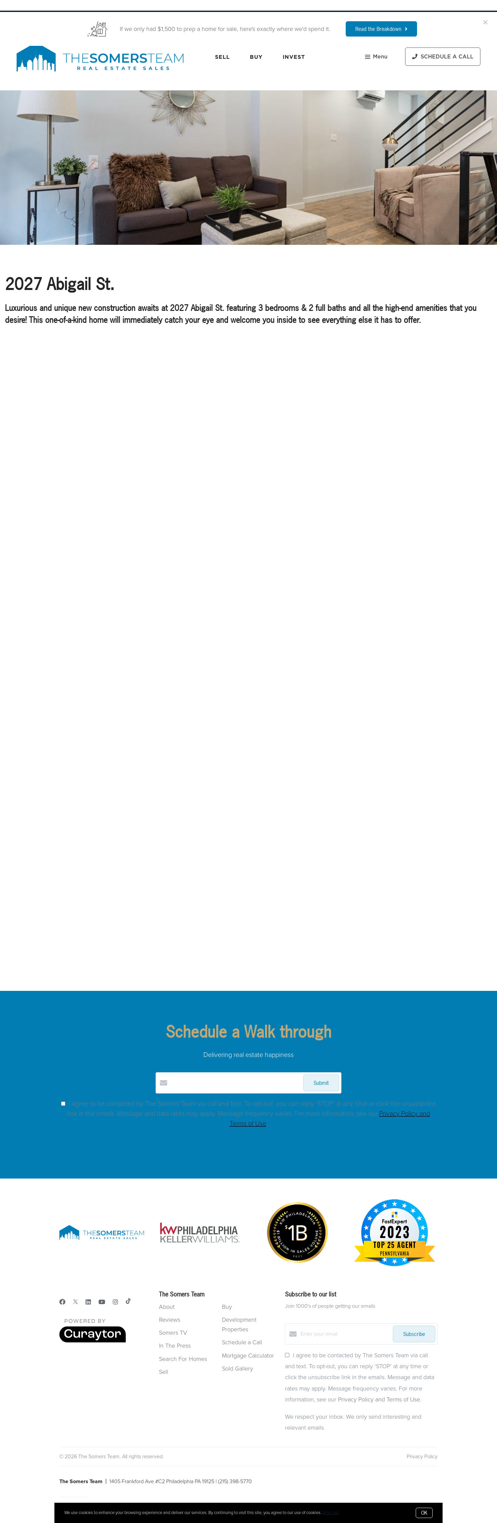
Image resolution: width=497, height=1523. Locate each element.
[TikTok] (128, 1302)
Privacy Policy (422, 1456)
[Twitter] (75, 1302)
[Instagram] (115, 1302)
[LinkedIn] (88, 1302)
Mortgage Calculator (248, 1355)
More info (330, 1512)
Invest (294, 57)
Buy (256, 57)
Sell (222, 57)
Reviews (169, 1319)
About (167, 1306)
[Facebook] (62, 1302)
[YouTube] (102, 1302)
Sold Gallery (237, 1368)
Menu (376, 57)
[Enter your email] (345, 1334)
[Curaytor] (92, 1341)
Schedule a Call (242, 1342)
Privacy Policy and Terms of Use (379, 1399)
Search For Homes (183, 1359)
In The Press (175, 1345)
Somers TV (173, 1332)
